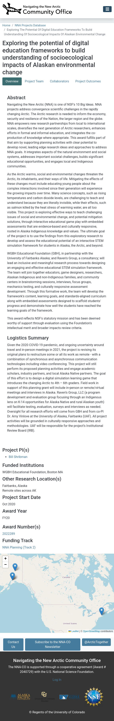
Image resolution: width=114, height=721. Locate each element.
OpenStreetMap (91, 631)
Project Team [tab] (34, 81)
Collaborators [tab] (59, 81)
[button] (101, 611)
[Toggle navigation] (107, 9)
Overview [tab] (12, 81)
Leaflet (73, 631)
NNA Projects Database (30, 25)
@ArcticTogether (96, 642)
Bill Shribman (18, 457)
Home (6, 25)
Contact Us (13, 644)
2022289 (8, 534)
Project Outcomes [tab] (88, 81)
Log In (57, 680)
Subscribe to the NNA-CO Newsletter (52, 644)
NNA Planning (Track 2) (19, 547)
